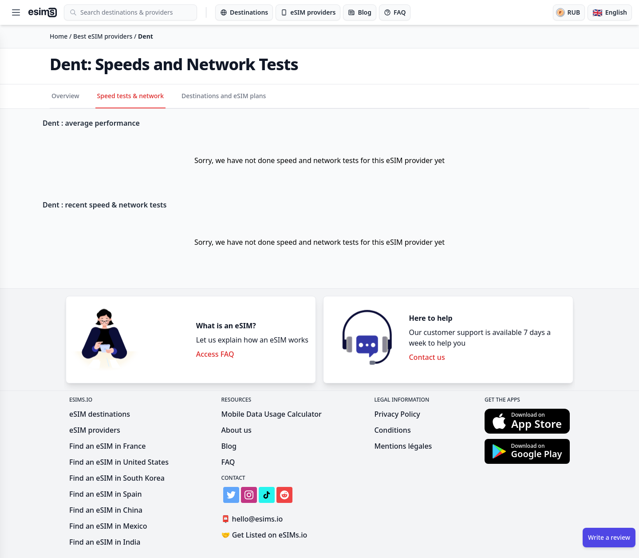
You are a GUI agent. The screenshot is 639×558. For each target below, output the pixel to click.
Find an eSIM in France (107, 446)
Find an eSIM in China (105, 510)
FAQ (228, 462)
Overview (65, 96)
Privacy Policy (397, 414)
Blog (229, 446)
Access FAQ (215, 354)
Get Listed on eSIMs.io (264, 535)
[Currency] (569, 12)
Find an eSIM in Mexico (108, 526)
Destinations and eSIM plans (223, 96)
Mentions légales (403, 446)
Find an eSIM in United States (119, 462)
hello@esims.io (254, 519)
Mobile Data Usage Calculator (271, 414)
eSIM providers (94, 430)
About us (236, 430)
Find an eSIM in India (104, 542)
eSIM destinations (99, 414)
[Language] (610, 12)
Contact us (427, 357)
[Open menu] (16, 12)
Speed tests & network (130, 96)
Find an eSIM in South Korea (117, 478)
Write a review (609, 537)
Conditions (392, 430)
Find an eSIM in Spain (105, 494)
